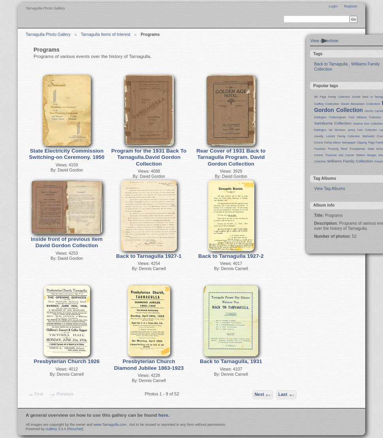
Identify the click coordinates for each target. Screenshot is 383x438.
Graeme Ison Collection (368, 123)
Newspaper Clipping (354, 142)
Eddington (320, 117)
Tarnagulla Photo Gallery (48, 34)
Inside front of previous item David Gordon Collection (67, 242)
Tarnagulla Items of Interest (105, 34)
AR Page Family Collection (332, 96)
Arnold (356, 96)
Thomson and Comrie (339, 155)
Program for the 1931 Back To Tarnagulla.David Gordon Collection (149, 157)
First (35, 394)
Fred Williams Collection (365, 117)
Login (333, 6)
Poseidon (319, 148)
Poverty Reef (337, 149)
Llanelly (318, 136)
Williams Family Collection (350, 161)
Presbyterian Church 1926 (67, 361)
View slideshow (324, 41)
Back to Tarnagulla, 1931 (231, 361)
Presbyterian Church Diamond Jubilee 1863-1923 (149, 364)
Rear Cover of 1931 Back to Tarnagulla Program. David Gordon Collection (230, 157)
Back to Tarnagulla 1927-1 (149, 256)
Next (263, 395)
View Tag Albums (329, 188)
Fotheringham (337, 117)
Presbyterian (357, 148)
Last (286, 395)
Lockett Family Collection (343, 136)
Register (350, 6)
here (163, 415)
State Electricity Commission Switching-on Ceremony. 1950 (66, 154)
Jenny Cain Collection (362, 130)
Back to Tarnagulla (330, 64)
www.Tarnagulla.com (110, 425)
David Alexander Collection (360, 104)
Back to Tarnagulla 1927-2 (231, 256)
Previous (61, 394)
